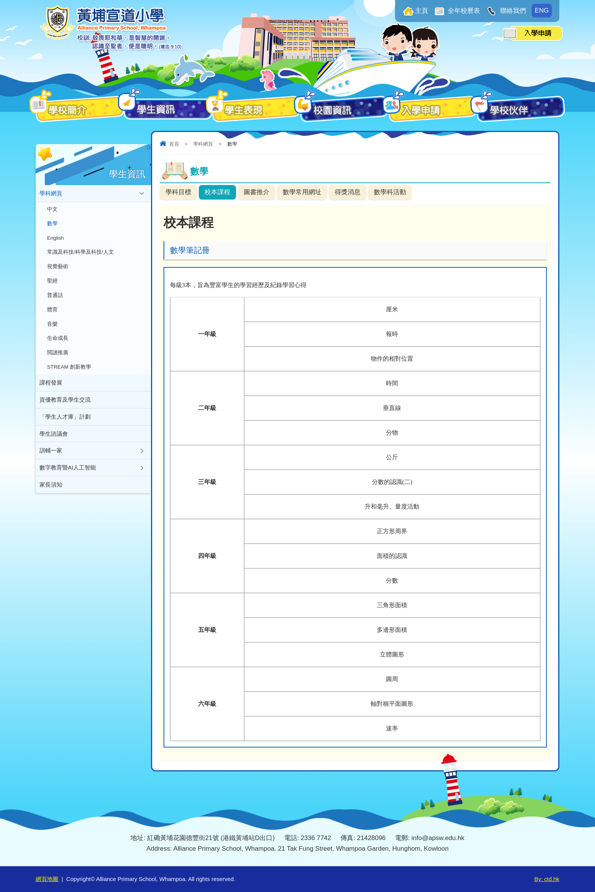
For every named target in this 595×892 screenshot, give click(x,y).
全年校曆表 (463, 10)
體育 (52, 310)
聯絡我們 (512, 10)
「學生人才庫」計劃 (65, 417)
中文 (52, 209)
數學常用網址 (302, 192)
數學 (52, 223)
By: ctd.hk (546, 879)
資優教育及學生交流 (65, 400)
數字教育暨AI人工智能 (67, 468)
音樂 (52, 324)
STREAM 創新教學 (69, 368)
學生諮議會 (53, 434)
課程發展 (50, 383)
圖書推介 (256, 192)
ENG (542, 10)
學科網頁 (203, 144)
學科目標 (178, 192)
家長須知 (50, 485)
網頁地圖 (47, 879)
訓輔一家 (50, 451)
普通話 (55, 295)
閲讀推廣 (57, 353)
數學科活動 (390, 192)
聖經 (52, 281)
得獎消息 (347, 192)
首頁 (174, 144)
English (55, 238)
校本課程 (217, 192)
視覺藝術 (57, 267)
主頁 (421, 10)
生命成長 (57, 339)
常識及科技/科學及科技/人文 (80, 252)
